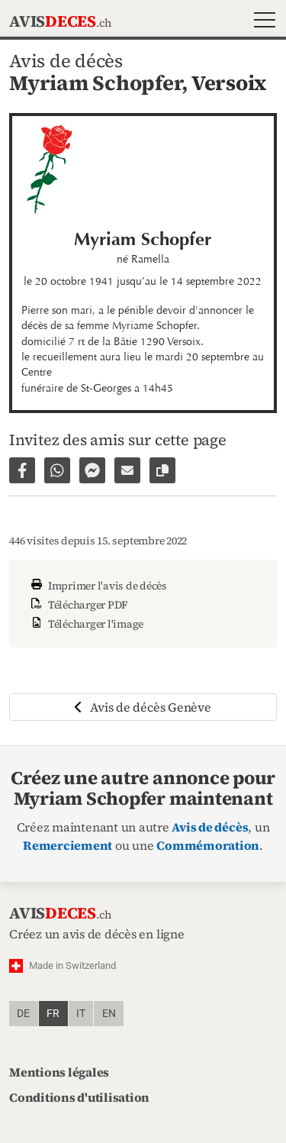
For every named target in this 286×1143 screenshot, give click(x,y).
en (109, 1013)
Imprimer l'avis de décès (97, 585)
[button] (261, 22)
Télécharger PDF (77, 604)
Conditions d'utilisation (79, 1097)
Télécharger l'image (85, 623)
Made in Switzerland (72, 965)
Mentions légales (59, 1072)
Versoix (228, 83)
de (23, 1013)
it (80, 1013)
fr (53, 1013)
